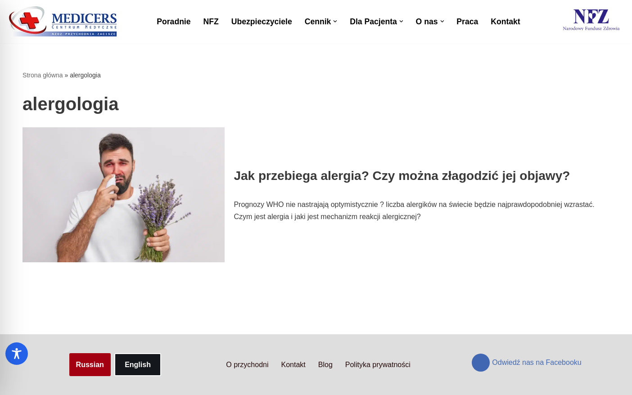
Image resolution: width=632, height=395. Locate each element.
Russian (90, 364)
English (138, 364)
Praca (467, 21)
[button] (335, 21)
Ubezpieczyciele (261, 21)
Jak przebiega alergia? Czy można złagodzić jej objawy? (402, 176)
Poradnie (173, 21)
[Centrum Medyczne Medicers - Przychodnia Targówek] (63, 21)
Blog (325, 364)
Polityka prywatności (378, 364)
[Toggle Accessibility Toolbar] (17, 353)
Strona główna (43, 75)
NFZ (211, 21)
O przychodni (247, 364)
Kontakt (505, 21)
